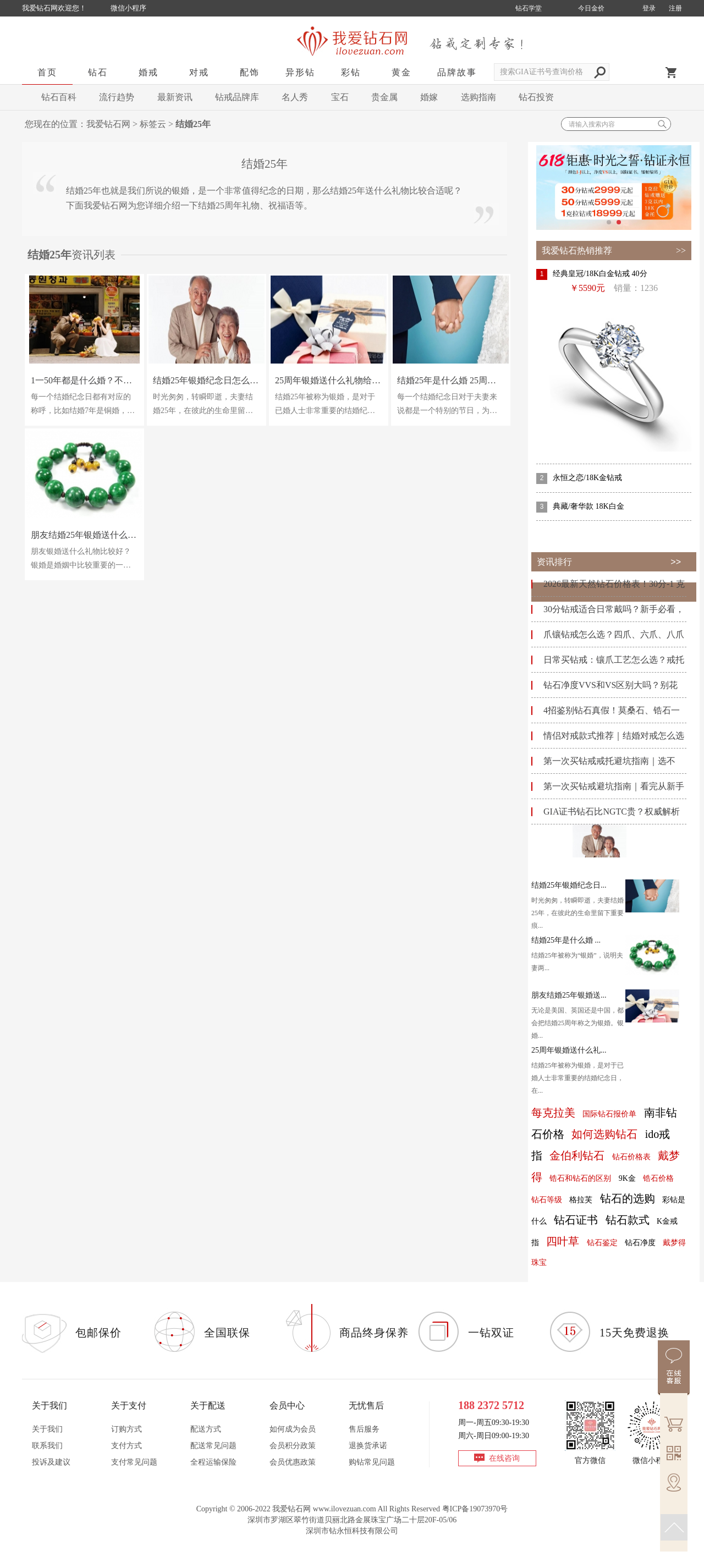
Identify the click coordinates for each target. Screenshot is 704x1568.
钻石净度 (640, 1243)
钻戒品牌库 (237, 97)
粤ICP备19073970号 (475, 1509)
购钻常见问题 (372, 1462)
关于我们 (47, 1429)
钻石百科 (58, 97)
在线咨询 (504, 1458)
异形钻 (300, 72)
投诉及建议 (51, 1462)
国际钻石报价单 (609, 1114)
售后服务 (364, 1429)
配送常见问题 (213, 1446)
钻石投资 (536, 97)
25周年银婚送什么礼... (569, 1050)
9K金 (627, 1178)
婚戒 (148, 72)
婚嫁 (429, 97)
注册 (675, 8)
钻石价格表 (631, 1157)
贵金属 (384, 97)
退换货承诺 (368, 1446)
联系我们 (47, 1446)
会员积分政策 (293, 1446)
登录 (649, 8)
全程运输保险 (213, 1462)
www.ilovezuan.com (344, 1509)
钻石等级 (546, 1200)
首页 (47, 72)
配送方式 (205, 1429)
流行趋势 (116, 97)
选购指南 (478, 97)
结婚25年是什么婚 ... (566, 940)
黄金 (401, 72)
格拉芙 (580, 1200)
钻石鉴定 (602, 1243)
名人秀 (295, 97)
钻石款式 (628, 1220)
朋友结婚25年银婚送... (569, 995)
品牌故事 (457, 72)
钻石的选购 (627, 1198)
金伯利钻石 (576, 1155)
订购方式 (126, 1429)
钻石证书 (576, 1220)
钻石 (98, 72)
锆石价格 (658, 1178)
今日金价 (591, 8)
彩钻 (351, 72)
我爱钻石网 (108, 124)
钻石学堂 (528, 8)
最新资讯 (175, 97)
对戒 (199, 72)
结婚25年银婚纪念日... (569, 885)
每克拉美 (553, 1113)
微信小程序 (128, 8)
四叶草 (562, 1241)
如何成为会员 (293, 1429)
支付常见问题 (134, 1462)
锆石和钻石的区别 (580, 1178)
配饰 (250, 72)
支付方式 (126, 1446)
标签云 (153, 124)
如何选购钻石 (604, 1134)
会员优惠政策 (293, 1462)
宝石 (340, 97)
